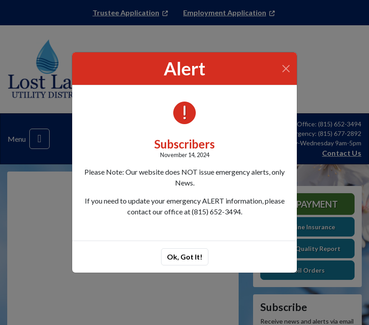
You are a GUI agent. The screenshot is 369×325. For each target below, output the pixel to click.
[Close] (286, 68)
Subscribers (184, 144)
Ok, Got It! (185, 256)
